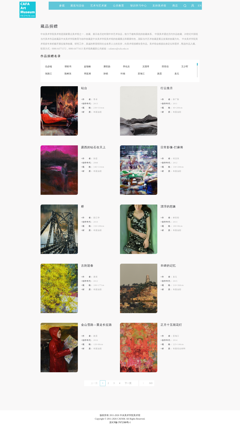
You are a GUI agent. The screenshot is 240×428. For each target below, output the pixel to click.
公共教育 (120, 5)
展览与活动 (78, 5)
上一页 (94, 383)
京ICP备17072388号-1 (120, 422)
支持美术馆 (160, 5)
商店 (175, 5)
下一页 (128, 383)
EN (200, 5)
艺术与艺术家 (100, 5)
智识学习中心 (138, 5)
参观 (62, 5)
